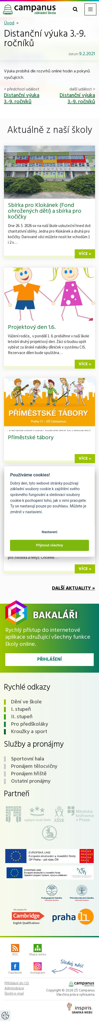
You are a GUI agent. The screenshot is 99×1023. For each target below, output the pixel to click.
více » (85, 253)
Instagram (37, 969)
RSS (15, 950)
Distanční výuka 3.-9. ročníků (21, 98)
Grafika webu (79, 1009)
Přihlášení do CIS (16, 983)
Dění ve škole (26, 702)
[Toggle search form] (75, 9)
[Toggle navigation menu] (90, 9)
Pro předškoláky (29, 724)
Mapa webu (37, 950)
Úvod (9, 23)
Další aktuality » (73, 588)
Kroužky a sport (29, 731)
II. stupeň (21, 717)
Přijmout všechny (49, 545)
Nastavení (49, 532)
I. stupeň (21, 709)
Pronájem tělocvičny (34, 766)
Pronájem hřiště (29, 774)
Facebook (15, 969)
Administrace (14, 988)
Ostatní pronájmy (30, 781)
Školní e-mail (14, 993)
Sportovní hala (27, 759)
